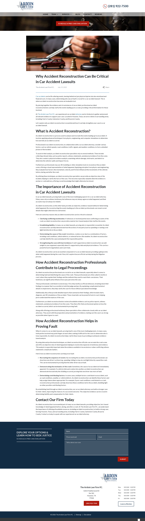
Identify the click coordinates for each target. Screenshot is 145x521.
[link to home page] (25, 6)
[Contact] (87, 14)
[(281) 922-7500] (91, 503)
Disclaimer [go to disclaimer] (87, 515)
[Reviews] (98, 14)
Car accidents (40, 96)
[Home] (45, 14)
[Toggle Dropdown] (58, 14)
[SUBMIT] (123, 459)
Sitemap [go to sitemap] (78, 515)
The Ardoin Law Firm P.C (46, 114)
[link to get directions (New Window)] (91, 495)
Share (106, 87)
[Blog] (78, 14)
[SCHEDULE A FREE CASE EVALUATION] (72, 23)
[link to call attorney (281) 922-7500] (115, 6)
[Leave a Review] (126, 503)
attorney (79, 114)
